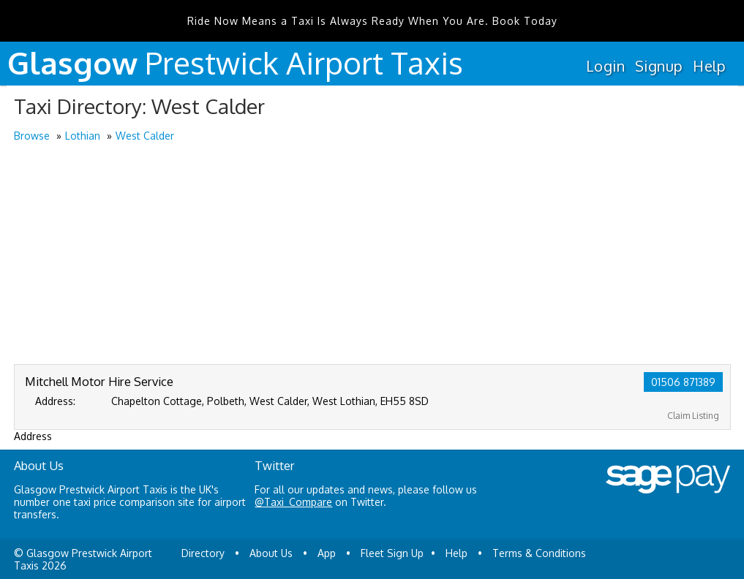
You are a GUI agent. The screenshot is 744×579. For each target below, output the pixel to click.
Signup (659, 65)
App (326, 553)
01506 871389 (683, 382)
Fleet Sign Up (392, 553)
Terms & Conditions (539, 553)
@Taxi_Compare (293, 502)
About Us (271, 553)
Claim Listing (693, 415)
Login (605, 65)
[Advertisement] (372, 254)
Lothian (82, 135)
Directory (203, 553)
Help (709, 65)
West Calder (145, 135)
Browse (32, 135)
